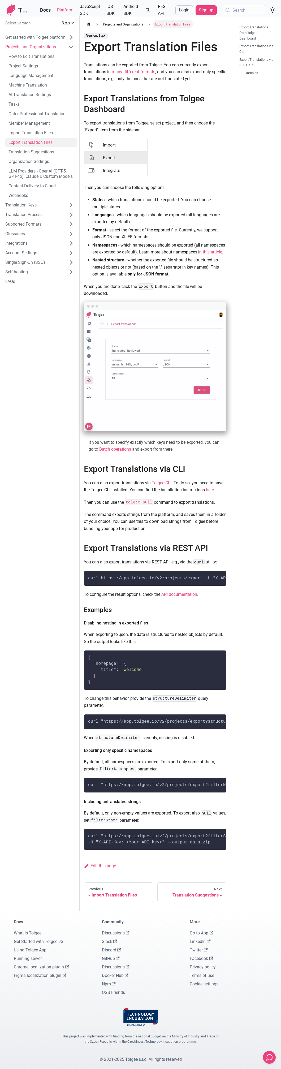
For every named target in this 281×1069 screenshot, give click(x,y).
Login (184, 9)
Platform (65, 9)
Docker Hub (115, 975)
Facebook (201, 958)
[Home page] (89, 24)
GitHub (111, 958)
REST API (163, 10)
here (210, 489)
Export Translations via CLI (256, 49)
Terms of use (202, 975)
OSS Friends (113, 992)
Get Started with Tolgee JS (38, 941)
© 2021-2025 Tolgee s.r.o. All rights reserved (141, 1059)
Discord (111, 949)
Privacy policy (203, 966)
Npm (109, 983)
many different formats (133, 71)
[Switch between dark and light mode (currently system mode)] (272, 10)
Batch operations (115, 449)
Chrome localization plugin (41, 966)
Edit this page (100, 865)
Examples (251, 73)
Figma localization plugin (40, 975)
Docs (45, 10)
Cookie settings (204, 983)
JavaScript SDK (90, 10)
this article (212, 252)
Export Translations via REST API (256, 62)
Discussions (115, 933)
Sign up (206, 9)
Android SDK (130, 10)
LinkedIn (200, 941)
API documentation (179, 594)
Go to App (201, 933)
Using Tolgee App (30, 949)
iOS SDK (110, 10)
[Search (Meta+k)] (244, 10)
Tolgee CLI (161, 482)
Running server (28, 958)
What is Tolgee (27, 933)
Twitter (198, 949)
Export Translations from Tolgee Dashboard (253, 32)
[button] (39, 23)
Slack (109, 941)
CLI (148, 9)
